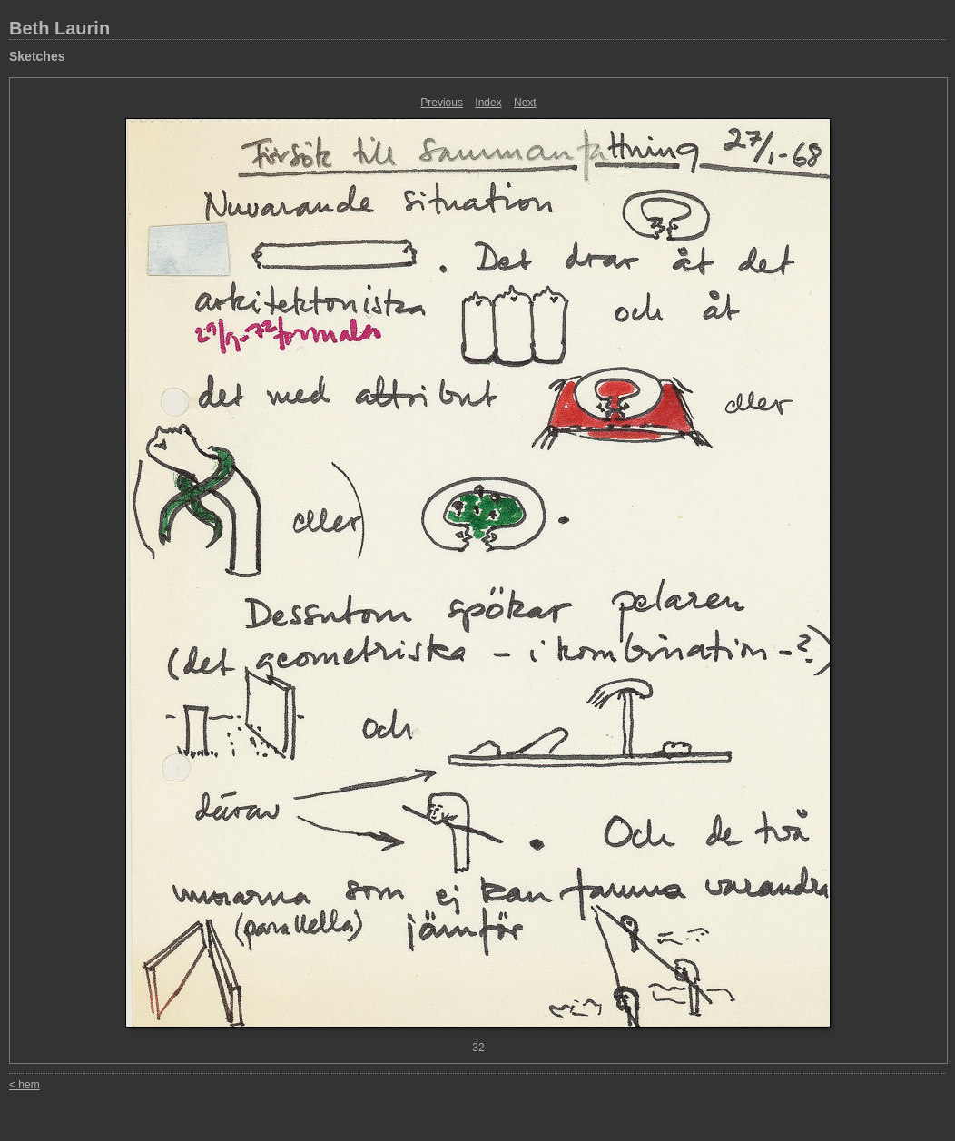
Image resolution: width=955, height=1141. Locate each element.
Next (525, 102)
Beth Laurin (59, 28)
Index (488, 102)
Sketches (36, 56)
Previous (441, 102)
